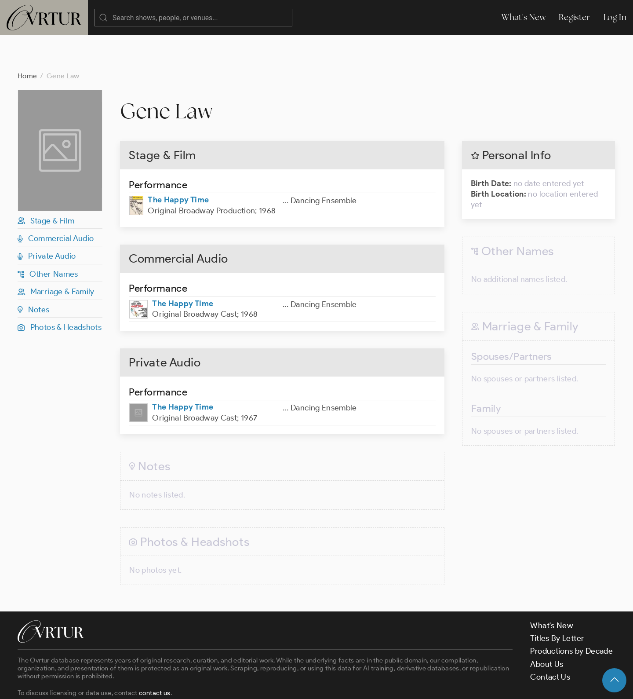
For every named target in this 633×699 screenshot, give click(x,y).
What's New (524, 17)
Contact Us (550, 642)
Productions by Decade (571, 616)
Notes (34, 274)
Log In (615, 17)
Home (27, 41)
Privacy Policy (224, 684)
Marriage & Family (56, 256)
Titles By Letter (557, 603)
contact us (155, 658)
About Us (546, 629)
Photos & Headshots (60, 292)
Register (574, 17)
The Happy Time (178, 164)
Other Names (48, 239)
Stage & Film (46, 185)
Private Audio (47, 221)
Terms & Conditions (159, 684)
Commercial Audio (56, 203)
